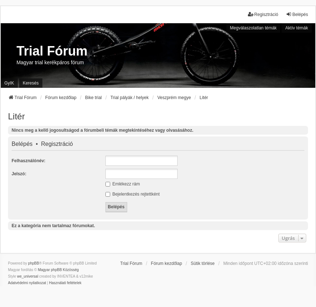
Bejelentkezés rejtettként (132, 194)
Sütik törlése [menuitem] (203, 263)
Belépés (22, 144)
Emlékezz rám (122, 184)
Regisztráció (57, 144)
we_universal (27, 276)
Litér (16, 116)
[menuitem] (27, 283)
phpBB (33, 263)
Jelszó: (19, 173)
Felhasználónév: (28, 160)
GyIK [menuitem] (9, 83)
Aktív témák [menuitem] (296, 27)
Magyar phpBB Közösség (58, 270)
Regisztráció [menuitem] (263, 14)
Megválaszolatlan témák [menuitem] (253, 27)
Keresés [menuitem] (31, 83)
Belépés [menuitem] (297, 14)
